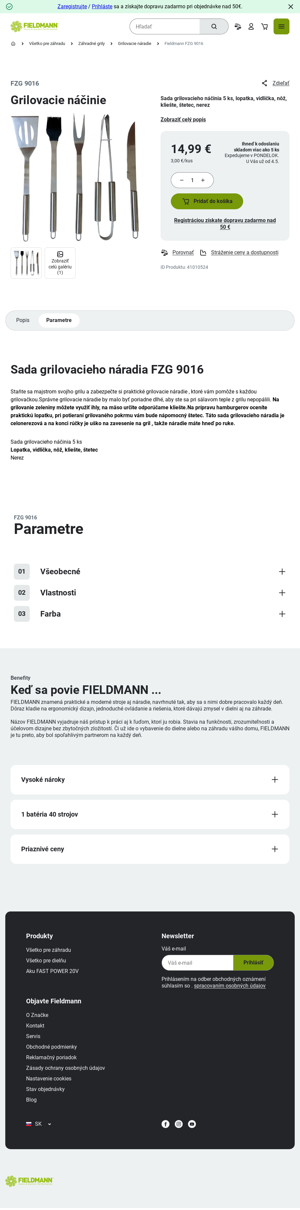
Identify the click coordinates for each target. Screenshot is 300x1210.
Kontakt (35, 1027)
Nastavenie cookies (49, 1080)
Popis (22, 321)
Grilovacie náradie (134, 43)
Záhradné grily (91, 43)
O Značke (37, 1016)
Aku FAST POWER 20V (52, 972)
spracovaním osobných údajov (229, 987)
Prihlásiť (253, 964)
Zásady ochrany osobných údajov (65, 1069)
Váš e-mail (173, 950)
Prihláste (102, 6)
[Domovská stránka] (13, 43)
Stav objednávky (45, 1090)
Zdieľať (275, 83)
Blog (31, 1101)
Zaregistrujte (72, 6)
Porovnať (177, 253)
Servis (33, 1037)
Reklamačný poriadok (51, 1059)
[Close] (291, 7)
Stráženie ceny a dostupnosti (239, 253)
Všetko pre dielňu (46, 962)
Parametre (59, 321)
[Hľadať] (213, 26)
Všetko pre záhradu (47, 43)
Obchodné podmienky (51, 1048)
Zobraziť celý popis (183, 119)
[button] (207, 202)
